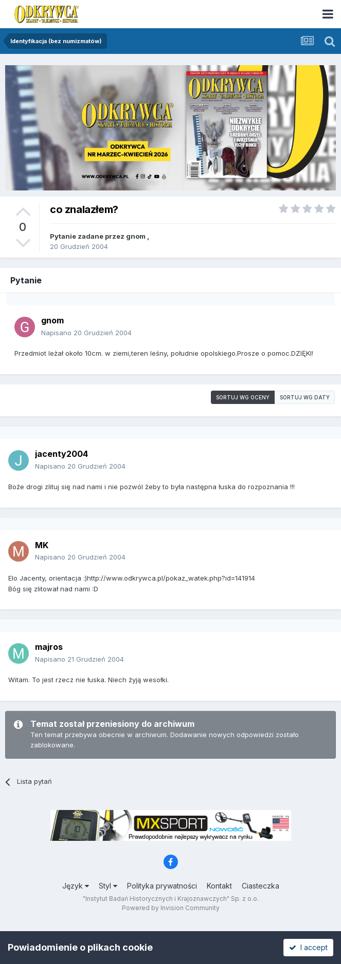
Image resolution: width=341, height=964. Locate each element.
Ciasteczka (260, 885)
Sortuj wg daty (305, 397)
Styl (108, 885)
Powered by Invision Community (171, 908)
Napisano (86, 333)
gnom (136, 236)
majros (49, 647)
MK (41, 545)
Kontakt (219, 885)
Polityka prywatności (162, 885)
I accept (308, 947)
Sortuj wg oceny (243, 397)
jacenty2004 (61, 454)
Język (75, 885)
